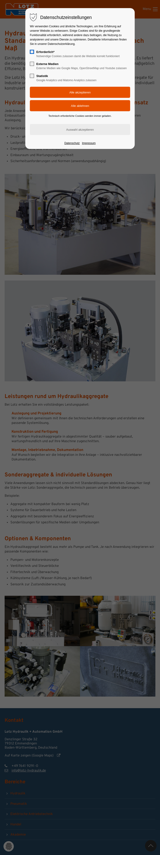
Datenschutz (72, 143)
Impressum (88, 143)
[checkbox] (32, 52)
